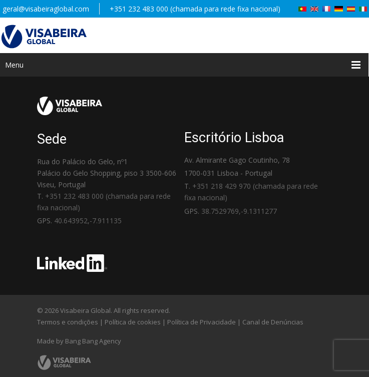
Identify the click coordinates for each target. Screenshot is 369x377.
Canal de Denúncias (272, 321)
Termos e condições (67, 321)
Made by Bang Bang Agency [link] (79, 340)
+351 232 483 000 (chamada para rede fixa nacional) (195, 9)
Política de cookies (133, 321)
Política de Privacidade (201, 321)
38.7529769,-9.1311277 (239, 211)
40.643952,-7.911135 (88, 220)
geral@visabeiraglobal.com (46, 9)
